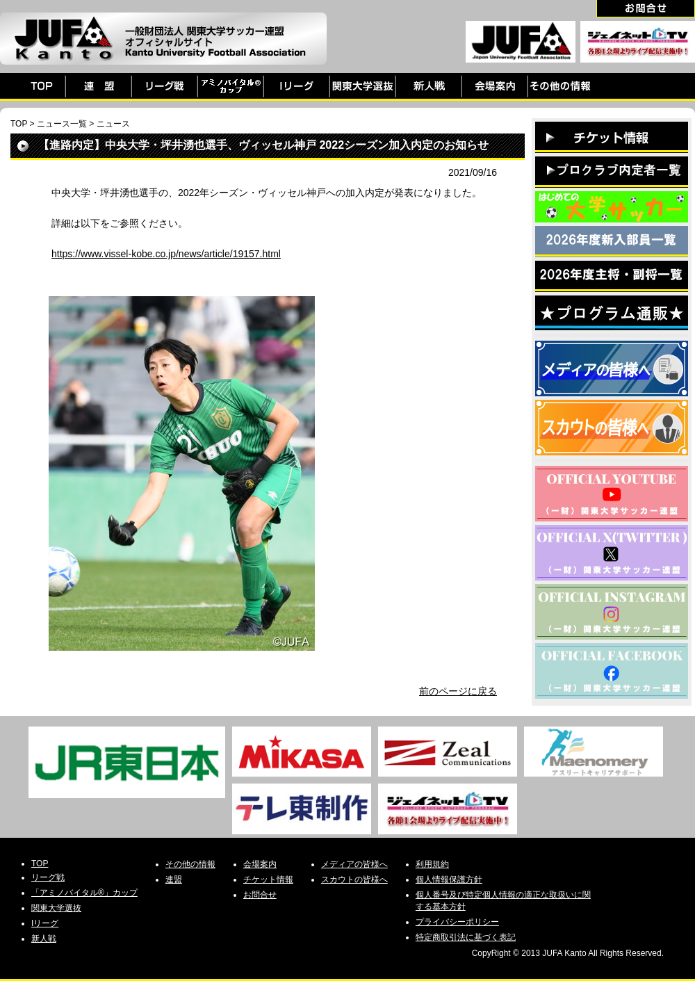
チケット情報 (268, 879)
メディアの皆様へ (354, 864)
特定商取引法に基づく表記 (466, 937)
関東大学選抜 (56, 908)
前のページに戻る (458, 691)
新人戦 (43, 938)
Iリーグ (44, 923)
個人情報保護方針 (449, 879)
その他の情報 (190, 864)
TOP (18, 124)
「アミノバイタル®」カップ (84, 893)
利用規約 (432, 864)
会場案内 (260, 864)
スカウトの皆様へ (354, 879)
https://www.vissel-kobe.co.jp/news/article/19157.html (166, 253)
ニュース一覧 (62, 124)
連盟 (173, 879)
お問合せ (260, 895)
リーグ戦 (48, 877)
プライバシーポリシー (457, 922)
